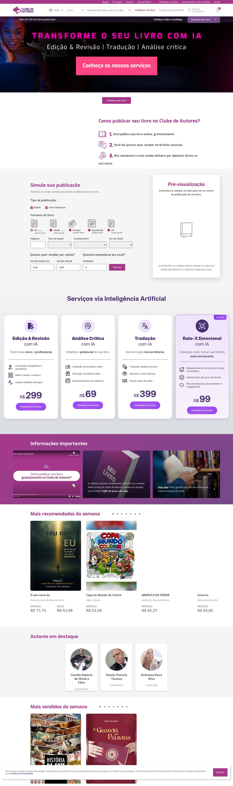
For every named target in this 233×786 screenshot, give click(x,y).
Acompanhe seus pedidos (196, 1)
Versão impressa (40, 261)
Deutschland (144, 1)
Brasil (106, 1)
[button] (107, 514)
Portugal (117, 1)
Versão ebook (64, 261)
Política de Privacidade (22, 773)
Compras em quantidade (171, 10)
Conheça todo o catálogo (168, 19)
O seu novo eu (40, 595)
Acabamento (81, 238)
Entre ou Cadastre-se (197, 10)
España (129, 1)
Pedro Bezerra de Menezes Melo (47, 600)
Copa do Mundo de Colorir (104, 595)
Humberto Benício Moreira (155, 600)
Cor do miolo (116, 238)
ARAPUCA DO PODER (155, 595)
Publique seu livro (168, 1)
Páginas (35, 238)
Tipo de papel (55, 238)
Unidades (88, 261)
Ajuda (217, 1)
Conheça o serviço (31, 406)
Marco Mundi (93, 600)
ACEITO (220, 772)
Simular (117, 267)
